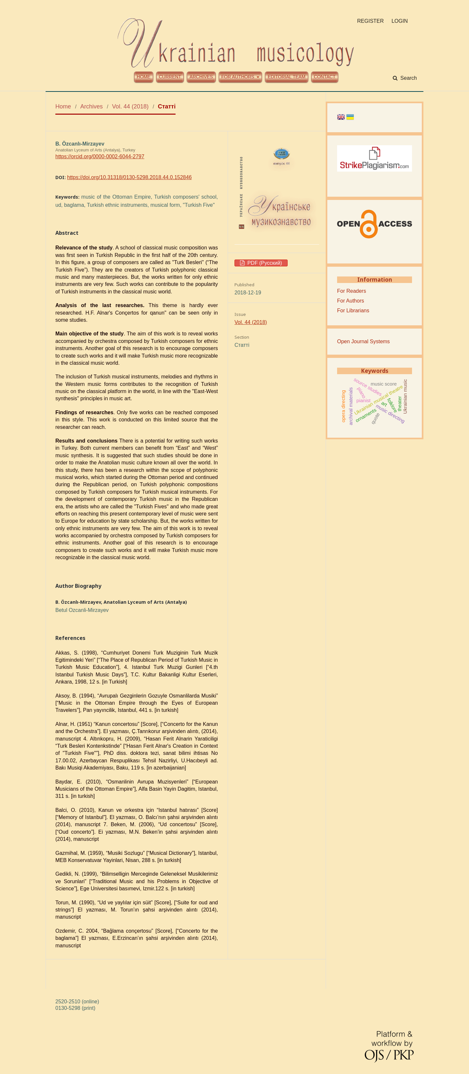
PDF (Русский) (264, 263)
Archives (201, 76)
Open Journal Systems (363, 341)
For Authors (350, 301)
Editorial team (287, 76)
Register (370, 21)
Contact (325, 76)
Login (399, 21)
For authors (238, 76)
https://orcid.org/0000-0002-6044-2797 (99, 156)
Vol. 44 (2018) (130, 106)
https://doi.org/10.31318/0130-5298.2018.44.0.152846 (129, 177)
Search (408, 78)
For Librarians (353, 310)
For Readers (351, 291)
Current (170, 76)
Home (143, 76)
